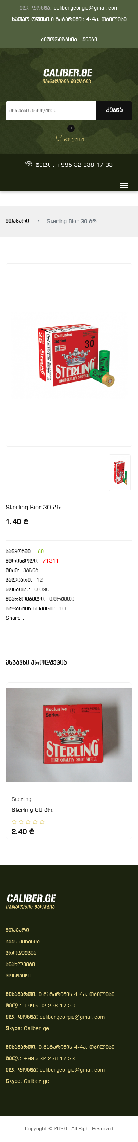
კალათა (69, 136)
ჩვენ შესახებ (23, 942)
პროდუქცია (21, 953)
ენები (89, 40)
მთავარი (17, 221)
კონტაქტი (18, 976)
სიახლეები (20, 964)
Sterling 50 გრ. (32, 810)
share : (15, 618)
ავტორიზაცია (59, 40)
